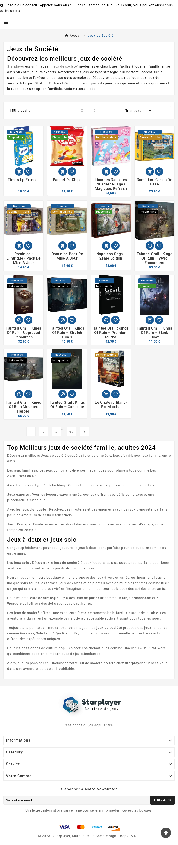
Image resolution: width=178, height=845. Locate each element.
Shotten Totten (47, 83)
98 (71, 432)
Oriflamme (73, 83)
